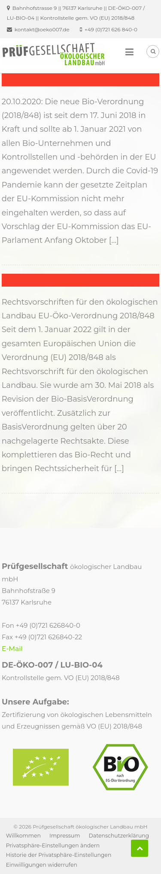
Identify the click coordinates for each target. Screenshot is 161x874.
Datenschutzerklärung (118, 835)
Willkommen (23, 835)
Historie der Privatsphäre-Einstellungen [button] (59, 855)
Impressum (64, 835)
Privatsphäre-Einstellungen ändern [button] (53, 845)
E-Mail (12, 648)
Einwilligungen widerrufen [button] (41, 865)
